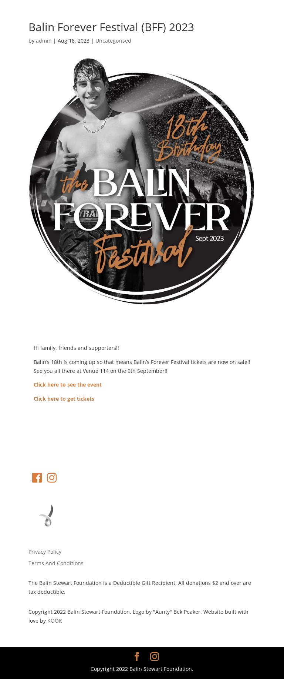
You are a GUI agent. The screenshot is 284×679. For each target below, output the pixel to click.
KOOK (54, 620)
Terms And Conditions (56, 563)
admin (44, 40)
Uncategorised (113, 40)
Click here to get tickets (64, 398)
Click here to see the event (68, 384)
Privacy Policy (44, 551)
